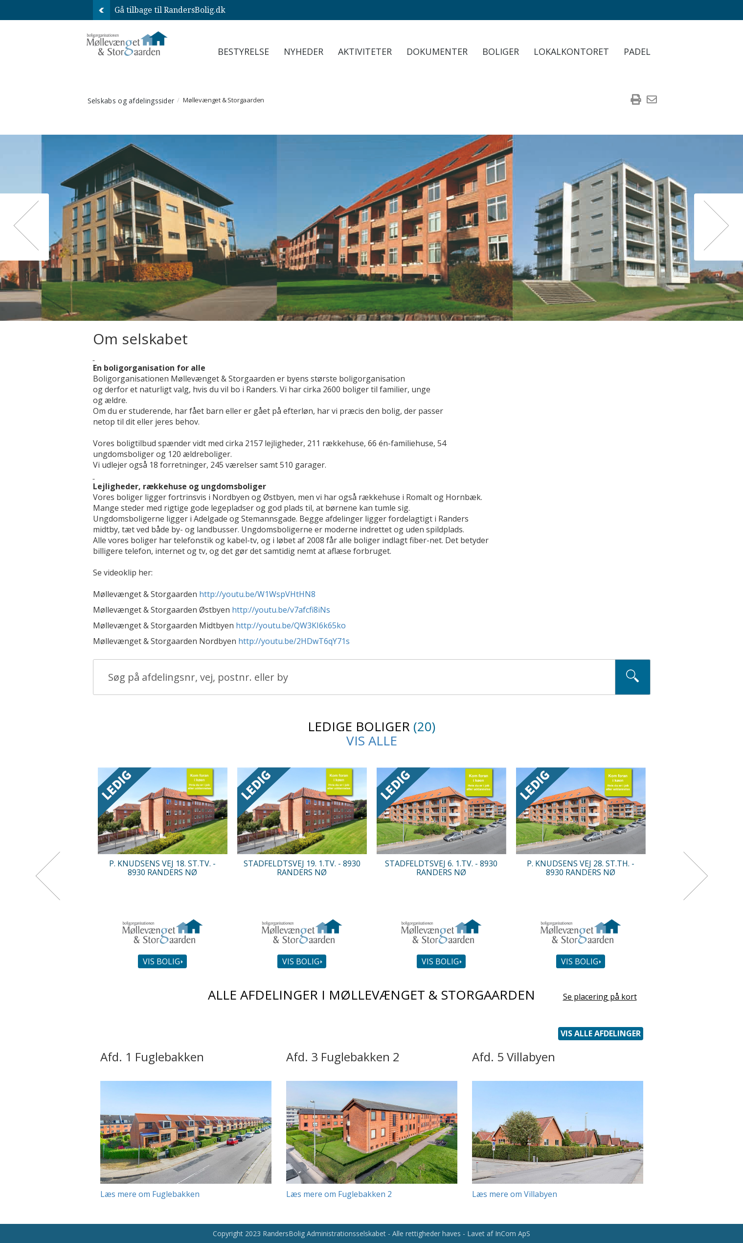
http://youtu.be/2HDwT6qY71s (294, 641)
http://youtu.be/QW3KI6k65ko (291, 625)
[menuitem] (636, 100)
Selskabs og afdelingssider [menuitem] (131, 100)
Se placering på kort (600, 997)
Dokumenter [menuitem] (437, 51)
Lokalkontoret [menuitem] (571, 51)
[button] (24, 227)
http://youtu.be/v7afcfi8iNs (281, 609)
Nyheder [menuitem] (303, 51)
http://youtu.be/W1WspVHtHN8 (257, 594)
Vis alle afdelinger (601, 1033)
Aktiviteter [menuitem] (365, 51)
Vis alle (371, 740)
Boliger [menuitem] (500, 51)
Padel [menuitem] (637, 51)
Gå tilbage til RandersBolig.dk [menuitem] (159, 10)
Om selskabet (140, 339)
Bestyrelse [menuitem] (243, 51)
